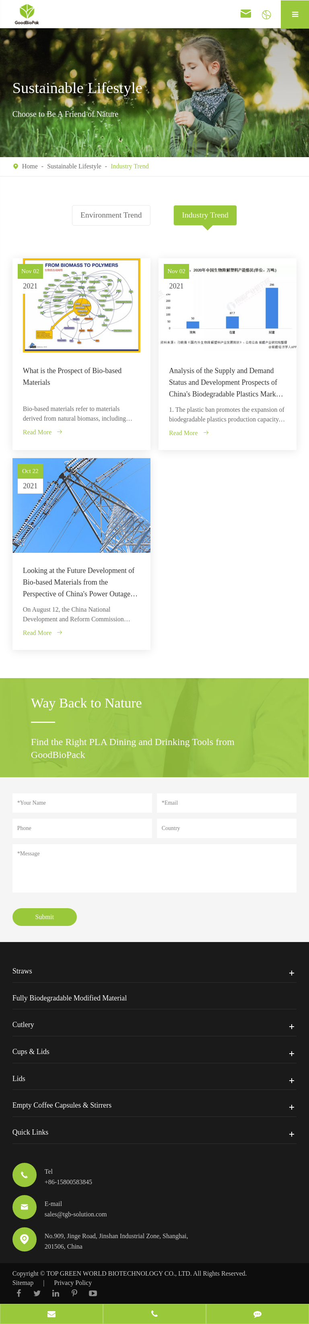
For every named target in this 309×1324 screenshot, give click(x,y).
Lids (18, 1079)
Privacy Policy (73, 1282)
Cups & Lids (30, 1052)
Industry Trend (130, 166)
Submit (44, 916)
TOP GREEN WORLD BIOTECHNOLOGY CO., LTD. (119, 1273)
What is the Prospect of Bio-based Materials (72, 376)
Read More (43, 432)
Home (30, 166)
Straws (22, 971)
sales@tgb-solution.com (76, 1214)
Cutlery (23, 1025)
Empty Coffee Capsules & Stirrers (62, 1105)
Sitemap (22, 1282)
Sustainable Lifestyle (74, 166)
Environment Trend (110, 215)
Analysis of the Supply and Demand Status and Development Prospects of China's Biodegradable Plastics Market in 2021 (225, 383)
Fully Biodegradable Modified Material (69, 998)
